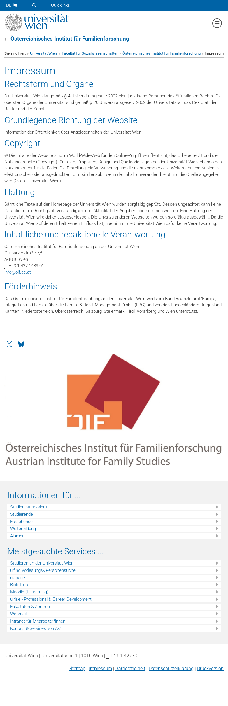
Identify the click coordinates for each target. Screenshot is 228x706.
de (11, 5)
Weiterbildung (23, 528)
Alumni (16, 536)
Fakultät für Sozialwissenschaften (90, 53)
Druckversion (210, 668)
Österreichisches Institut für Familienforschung (161, 53)
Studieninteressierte (29, 507)
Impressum (100, 668)
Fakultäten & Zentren (30, 606)
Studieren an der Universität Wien (41, 563)
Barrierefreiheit (130, 668)
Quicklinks (60, 5)
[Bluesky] (21, 343)
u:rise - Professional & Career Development (51, 599)
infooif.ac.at (17, 272)
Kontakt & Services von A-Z (36, 628)
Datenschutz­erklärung (171, 668)
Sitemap (77, 668)
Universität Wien (44, 53)
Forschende (21, 521)
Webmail (18, 613)
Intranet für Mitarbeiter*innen (37, 621)
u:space (17, 577)
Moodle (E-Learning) (29, 592)
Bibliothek (19, 584)
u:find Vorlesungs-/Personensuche (43, 570)
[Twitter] (9, 343)
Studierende (21, 514)
